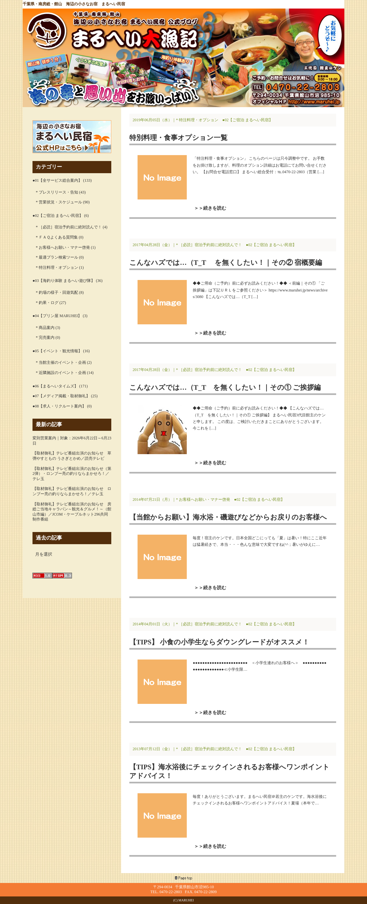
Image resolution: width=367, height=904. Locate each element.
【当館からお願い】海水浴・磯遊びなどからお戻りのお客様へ (228, 517)
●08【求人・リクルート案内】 (59, 406)
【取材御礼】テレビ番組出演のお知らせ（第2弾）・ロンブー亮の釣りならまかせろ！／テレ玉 (71, 473)
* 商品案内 (45, 327)
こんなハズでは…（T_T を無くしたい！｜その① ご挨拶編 (225, 387)
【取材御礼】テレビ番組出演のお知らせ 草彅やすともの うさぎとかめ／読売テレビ (71, 456)
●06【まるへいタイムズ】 (55, 386)
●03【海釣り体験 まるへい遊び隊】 (63, 280)
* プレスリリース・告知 (57, 192)
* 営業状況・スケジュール (59, 202)
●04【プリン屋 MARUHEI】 (57, 315)
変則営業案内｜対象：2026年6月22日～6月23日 (71, 441)
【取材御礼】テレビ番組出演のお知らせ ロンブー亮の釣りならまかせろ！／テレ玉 (71, 491)
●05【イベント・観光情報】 (57, 351)
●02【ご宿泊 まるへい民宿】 (57, 215)
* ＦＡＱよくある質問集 (57, 237)
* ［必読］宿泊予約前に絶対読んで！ (69, 227)
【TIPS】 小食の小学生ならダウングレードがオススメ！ (219, 642)
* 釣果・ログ (47, 302)
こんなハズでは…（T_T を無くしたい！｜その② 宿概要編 (225, 262)
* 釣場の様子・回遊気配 (57, 292)
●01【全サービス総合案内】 (57, 180)
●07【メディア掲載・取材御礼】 (61, 396)
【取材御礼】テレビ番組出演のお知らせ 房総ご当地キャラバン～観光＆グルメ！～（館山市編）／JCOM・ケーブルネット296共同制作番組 (71, 512)
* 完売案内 (45, 337)
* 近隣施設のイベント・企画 (61, 372)
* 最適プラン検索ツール (57, 257)
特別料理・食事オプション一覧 (178, 137)
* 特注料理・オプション (57, 267)
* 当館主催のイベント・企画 (61, 362)
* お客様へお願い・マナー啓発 (63, 247)
